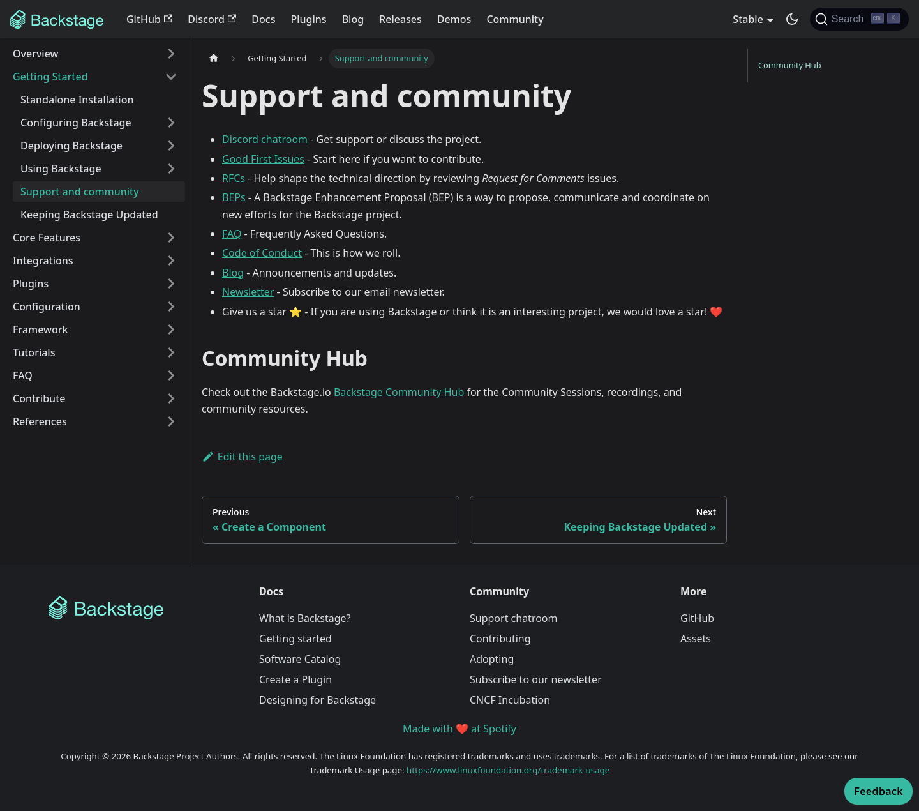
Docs (263, 19)
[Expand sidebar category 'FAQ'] (171, 375)
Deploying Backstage (71, 146)
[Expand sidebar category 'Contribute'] (171, 398)
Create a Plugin (295, 679)
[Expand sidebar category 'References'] (171, 421)
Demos (454, 19)
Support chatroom (514, 618)
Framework (40, 329)
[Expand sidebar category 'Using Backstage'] (171, 168)
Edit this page (242, 457)
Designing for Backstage (317, 700)
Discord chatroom (265, 139)
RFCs (233, 178)
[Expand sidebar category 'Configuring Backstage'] (171, 122)
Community (514, 19)
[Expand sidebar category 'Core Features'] (171, 237)
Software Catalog (300, 659)
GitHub (149, 19)
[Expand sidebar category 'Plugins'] (171, 283)
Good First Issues (263, 159)
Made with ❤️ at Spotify (459, 729)
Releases (400, 19)
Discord (212, 19)
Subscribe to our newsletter (536, 679)
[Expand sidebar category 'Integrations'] (171, 260)
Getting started (295, 639)
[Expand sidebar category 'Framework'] (171, 329)
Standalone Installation (76, 100)
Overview (35, 54)
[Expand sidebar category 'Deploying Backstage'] (171, 145)
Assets (695, 639)
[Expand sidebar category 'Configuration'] (171, 306)
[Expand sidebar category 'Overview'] (171, 53)
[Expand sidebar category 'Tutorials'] (171, 352)
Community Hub (789, 65)
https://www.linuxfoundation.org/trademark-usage (508, 770)
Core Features (46, 238)
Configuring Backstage (75, 123)
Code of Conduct (262, 253)
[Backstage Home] (144, 608)
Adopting (492, 659)
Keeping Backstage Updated (89, 215)
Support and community (79, 192)
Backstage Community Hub (399, 392)
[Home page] (214, 58)
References (40, 421)
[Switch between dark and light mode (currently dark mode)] (792, 19)
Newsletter (248, 292)
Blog (353, 19)
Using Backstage (60, 169)
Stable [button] (748, 19)
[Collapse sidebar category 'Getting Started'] (171, 76)
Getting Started (50, 77)
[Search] (859, 19)
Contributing (500, 639)
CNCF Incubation (510, 700)
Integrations (43, 261)
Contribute (39, 398)
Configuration (46, 306)
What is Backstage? (304, 618)
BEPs (234, 197)
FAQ (23, 375)
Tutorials (34, 352)
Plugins (308, 19)
